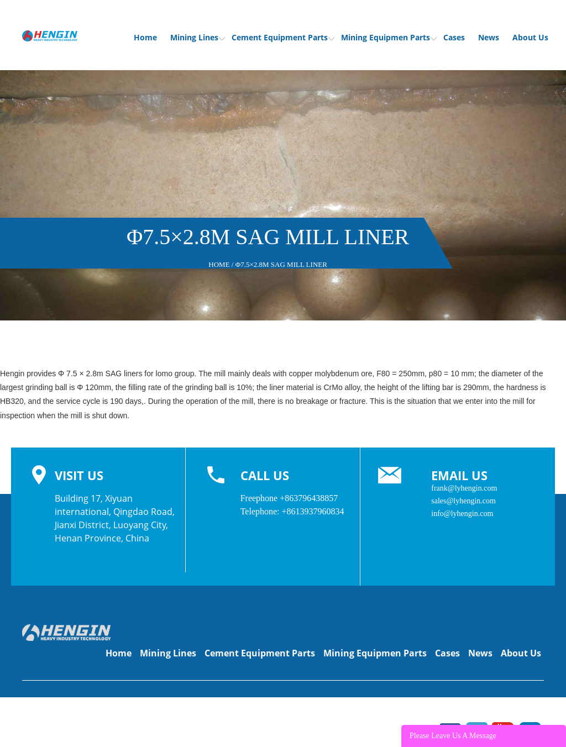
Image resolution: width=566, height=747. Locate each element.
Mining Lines (197, 37)
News (488, 37)
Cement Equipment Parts (283, 37)
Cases (454, 37)
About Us (530, 37)
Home (145, 37)
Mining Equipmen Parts (389, 37)
